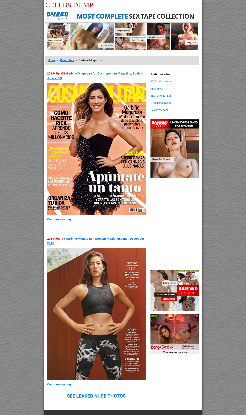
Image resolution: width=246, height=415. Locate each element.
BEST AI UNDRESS (161, 95)
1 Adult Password (160, 102)
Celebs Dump (69, 5)
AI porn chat (157, 88)
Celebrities (67, 60)
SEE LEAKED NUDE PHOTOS (96, 396)
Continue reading (59, 219)
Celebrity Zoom (159, 110)
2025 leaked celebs (161, 81)
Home (51, 60)
